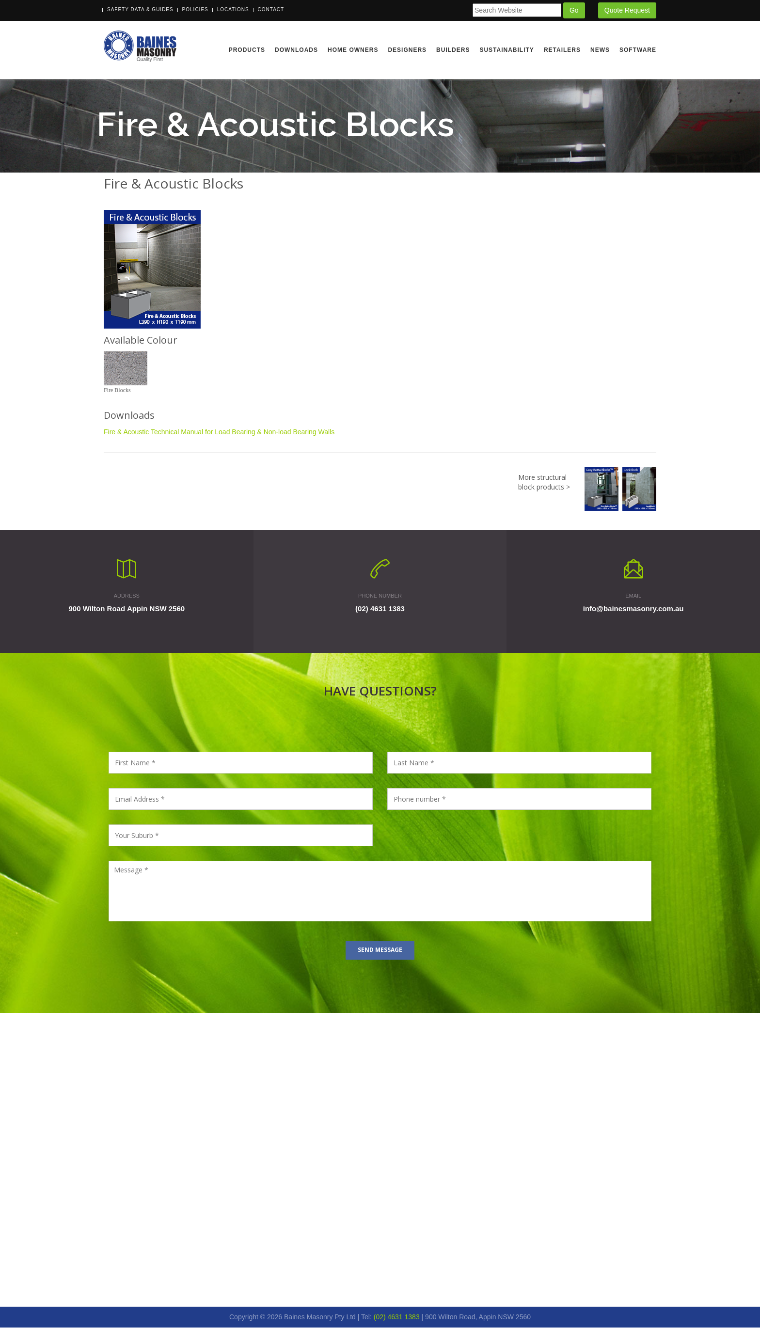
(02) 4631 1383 (380, 609)
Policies (195, 9)
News (600, 50)
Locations (233, 9)
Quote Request (627, 10)
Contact (271, 9)
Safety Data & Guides (140, 9)
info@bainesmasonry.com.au (633, 609)
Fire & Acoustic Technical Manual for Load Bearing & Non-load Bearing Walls (219, 433)
